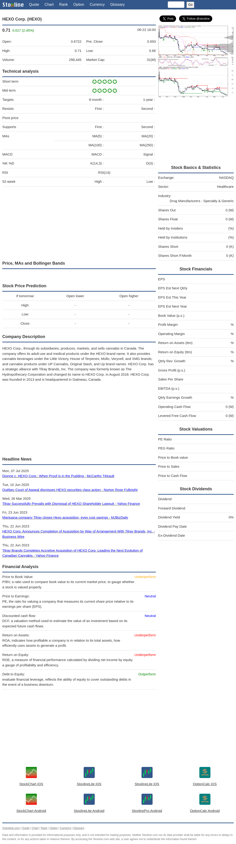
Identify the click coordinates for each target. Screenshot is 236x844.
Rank (63, 4)
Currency (97, 4)
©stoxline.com (11, 828)
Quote (34, 4)
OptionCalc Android (205, 811)
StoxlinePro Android (147, 811)
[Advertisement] (79, 222)
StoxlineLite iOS (89, 784)
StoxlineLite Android (89, 811)
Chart (49, 4)
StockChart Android (31, 811)
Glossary (117, 4)
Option (78, 4)
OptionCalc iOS (205, 784)
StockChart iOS (31, 784)
